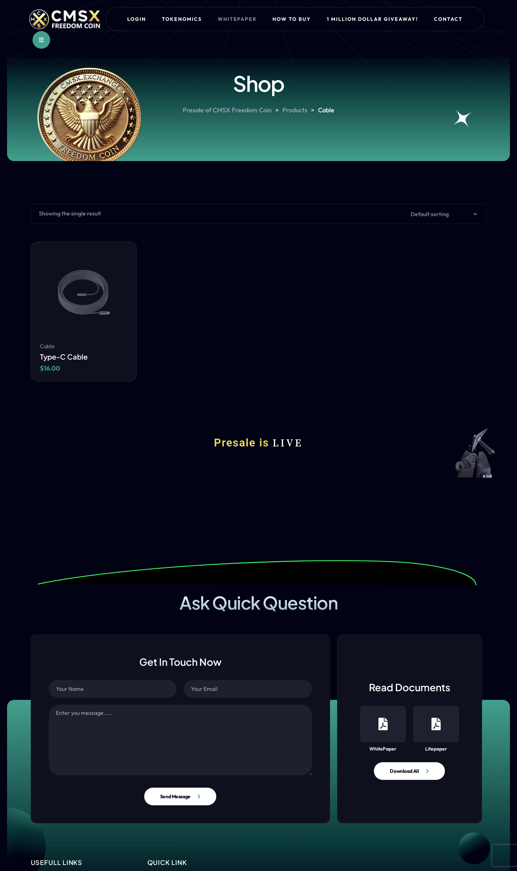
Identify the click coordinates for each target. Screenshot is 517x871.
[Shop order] (442, 214)
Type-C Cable (64, 356)
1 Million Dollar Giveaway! (372, 19)
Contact (448, 19)
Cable (47, 346)
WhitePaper (383, 729)
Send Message (175, 796)
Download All (404, 771)
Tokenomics (182, 19)
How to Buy (291, 19)
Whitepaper (237, 19)
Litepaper (436, 729)
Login (136, 19)
